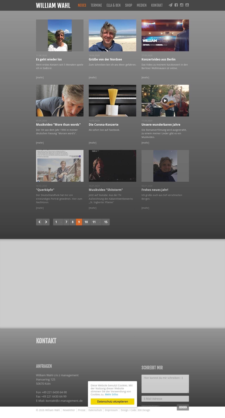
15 (105, 222)
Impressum (111, 410)
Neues (82, 5)
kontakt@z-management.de (64, 414)
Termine (96, 5)
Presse (81, 410)
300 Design (143, 410)
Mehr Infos (111, 394)
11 (94, 222)
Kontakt (157, 5)
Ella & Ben (114, 5)
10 (86, 222)
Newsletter (69, 410)
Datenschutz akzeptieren (112, 401)
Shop (128, 5)
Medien (142, 5)
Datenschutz (95, 410)
